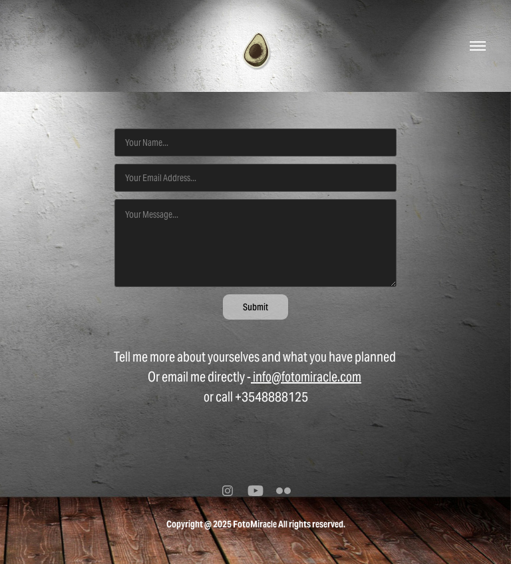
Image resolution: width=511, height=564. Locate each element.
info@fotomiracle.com (306, 377)
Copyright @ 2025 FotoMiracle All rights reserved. (255, 524)
